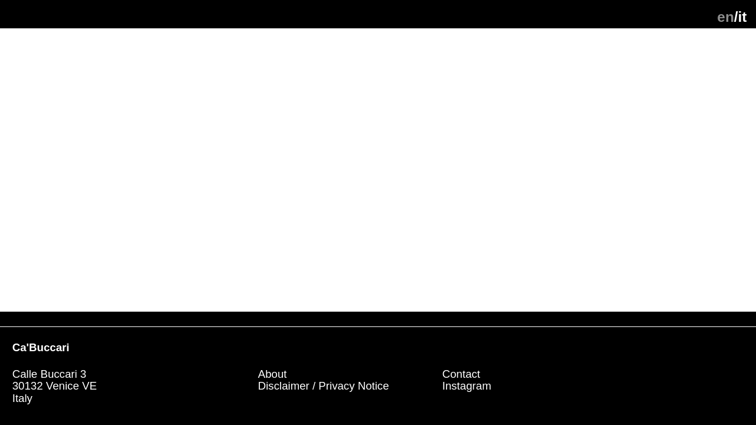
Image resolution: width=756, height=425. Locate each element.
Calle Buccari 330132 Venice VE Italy (56, 386)
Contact (461, 374)
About (272, 374)
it (742, 17)
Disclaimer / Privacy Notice (323, 386)
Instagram (466, 386)
